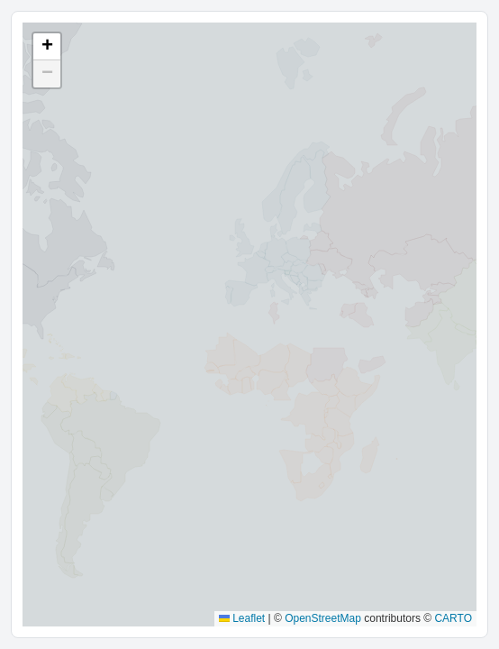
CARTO (453, 618)
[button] (46, 46)
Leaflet (242, 618)
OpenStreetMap (323, 618)
